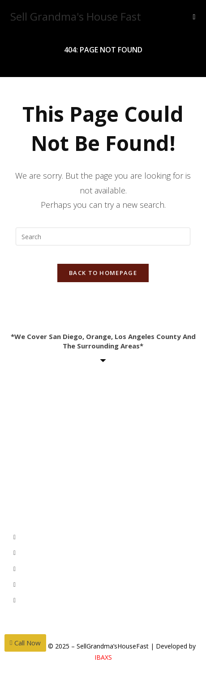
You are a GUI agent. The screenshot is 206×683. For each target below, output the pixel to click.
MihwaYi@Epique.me (66, 419)
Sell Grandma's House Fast (75, 16)
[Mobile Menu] (194, 16)
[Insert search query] (103, 236)
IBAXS (103, 657)
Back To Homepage (103, 273)
